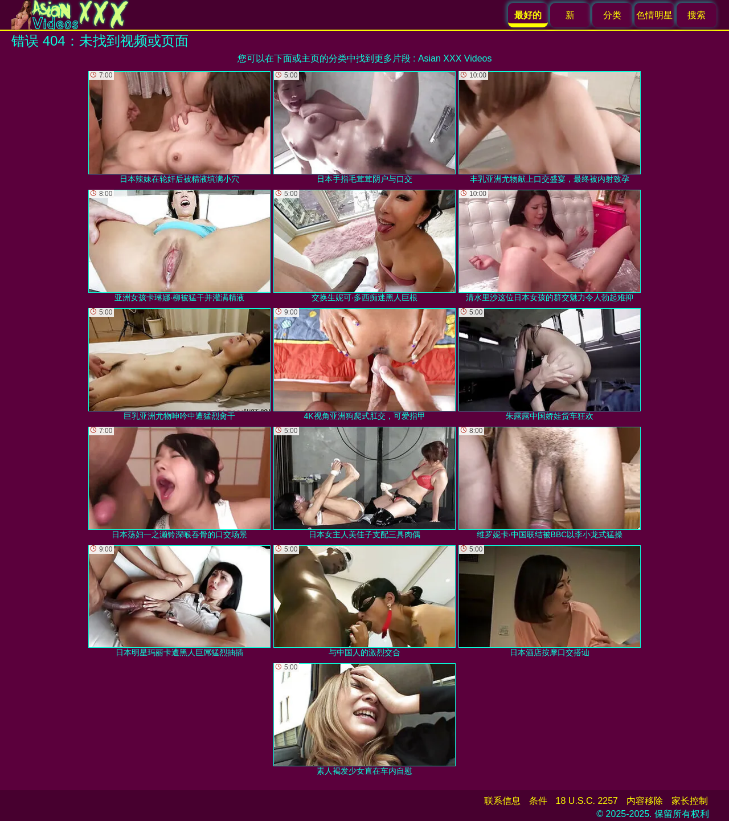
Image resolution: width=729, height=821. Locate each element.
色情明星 (654, 15)
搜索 (696, 15)
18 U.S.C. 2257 (587, 801)
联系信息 (502, 801)
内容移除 (644, 801)
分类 (612, 15)
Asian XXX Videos (455, 58)
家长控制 (689, 801)
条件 (538, 801)
